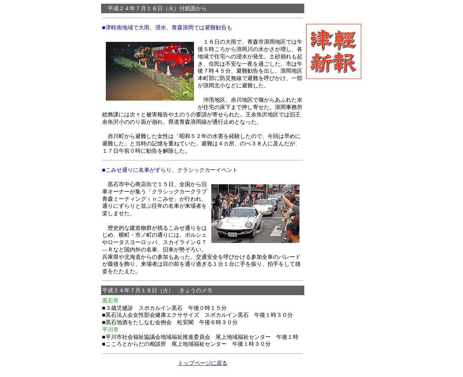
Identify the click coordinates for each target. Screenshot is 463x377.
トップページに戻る (202, 363)
